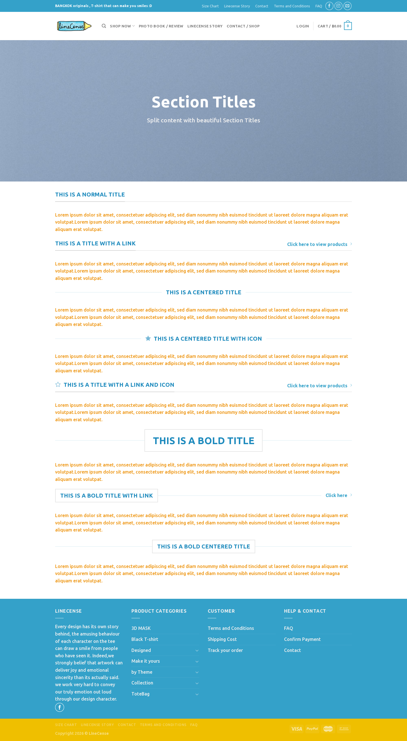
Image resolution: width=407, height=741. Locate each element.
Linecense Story (237, 6)
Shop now (122, 26)
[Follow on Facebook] (329, 6)
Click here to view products (319, 244)
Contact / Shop (243, 26)
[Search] (104, 26)
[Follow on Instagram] (338, 6)
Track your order (225, 650)
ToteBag (140, 693)
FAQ (318, 6)
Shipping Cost (222, 639)
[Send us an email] (347, 6)
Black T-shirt (144, 639)
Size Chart (210, 6)
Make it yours (145, 661)
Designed (141, 650)
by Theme (141, 672)
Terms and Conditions (292, 6)
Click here (339, 495)
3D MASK (141, 628)
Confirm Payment (302, 639)
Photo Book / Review (161, 26)
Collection (142, 682)
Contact (261, 6)
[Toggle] (197, 650)
